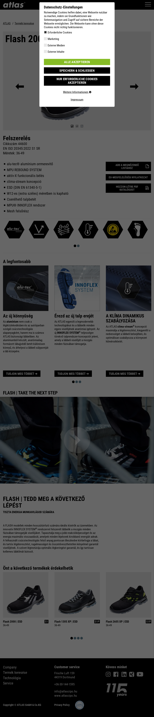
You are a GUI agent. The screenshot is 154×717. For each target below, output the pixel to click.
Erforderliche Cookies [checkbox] (60, 32)
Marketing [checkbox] (53, 39)
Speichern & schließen (77, 70)
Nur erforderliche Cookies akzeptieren (77, 78)
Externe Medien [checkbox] (56, 45)
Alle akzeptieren (77, 62)
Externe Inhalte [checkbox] (56, 51)
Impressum (77, 95)
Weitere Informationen (77, 88)
